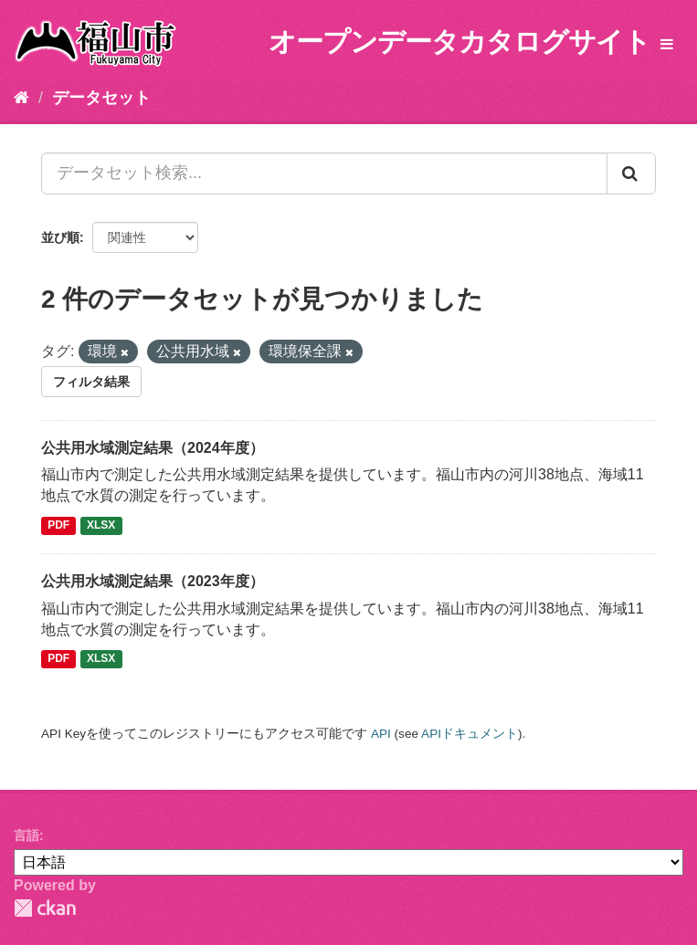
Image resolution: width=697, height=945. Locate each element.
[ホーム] (21, 98)
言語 (26, 835)
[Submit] (631, 173)
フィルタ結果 (91, 381)
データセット (101, 98)
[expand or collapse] (666, 45)
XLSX (101, 525)
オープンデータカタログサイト (459, 41)
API (381, 733)
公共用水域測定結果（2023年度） (152, 581)
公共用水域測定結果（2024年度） (152, 448)
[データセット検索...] (324, 173)
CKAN (45, 908)
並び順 (60, 237)
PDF (58, 525)
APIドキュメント (469, 733)
